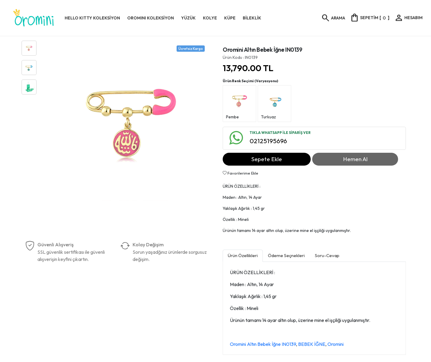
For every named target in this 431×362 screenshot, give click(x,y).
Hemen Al (355, 159)
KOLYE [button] (210, 18)
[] (369, 17)
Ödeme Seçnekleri (286, 255)
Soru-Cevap (327, 255)
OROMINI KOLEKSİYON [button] (150, 18)
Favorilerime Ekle (240, 173)
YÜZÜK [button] (188, 18)
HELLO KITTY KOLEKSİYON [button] (92, 18)
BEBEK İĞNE (311, 344)
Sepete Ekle (266, 159)
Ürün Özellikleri (243, 255)
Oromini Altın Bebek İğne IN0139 (263, 344)
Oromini (335, 344)
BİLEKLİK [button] (252, 18)
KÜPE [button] (230, 18)
